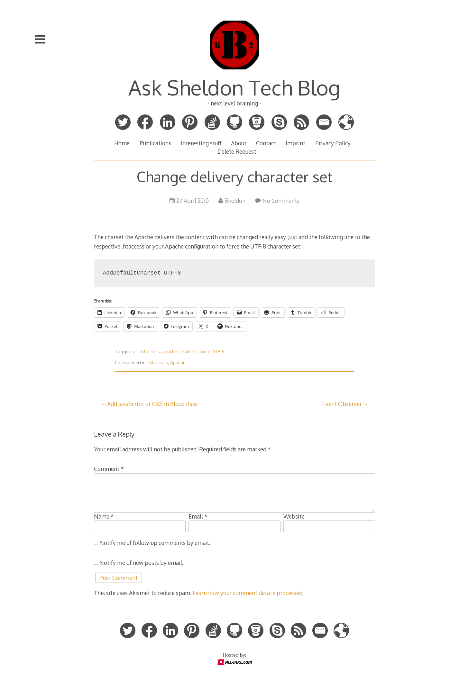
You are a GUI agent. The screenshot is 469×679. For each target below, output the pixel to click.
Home (122, 143)
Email (198, 516)
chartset (188, 351)
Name (104, 516)
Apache (178, 362)
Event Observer (342, 403)
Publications (155, 143)
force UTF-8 (211, 351)
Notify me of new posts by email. (141, 562)
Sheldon (231, 200)
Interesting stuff (201, 143)
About (238, 143)
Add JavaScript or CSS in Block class (152, 403)
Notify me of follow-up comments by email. (154, 542)
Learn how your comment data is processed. (248, 592)
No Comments (277, 200)
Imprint (295, 143)
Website (294, 516)
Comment (109, 468)
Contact (266, 143)
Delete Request (236, 151)
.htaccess (150, 351)
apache (169, 351)
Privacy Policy (333, 143)
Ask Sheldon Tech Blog (234, 87)
